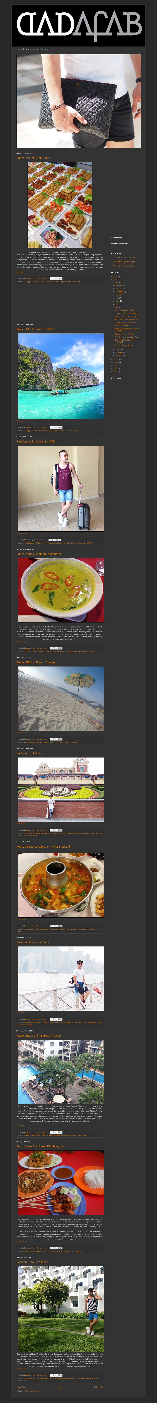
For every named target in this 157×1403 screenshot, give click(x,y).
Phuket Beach (38, 742)
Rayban (74, 1378)
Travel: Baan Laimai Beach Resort (38, 1035)
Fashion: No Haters (29, 753)
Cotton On (38, 1378)
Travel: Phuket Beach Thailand (36, 662)
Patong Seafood (67, 651)
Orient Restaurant (52, 929)
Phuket (52, 282)
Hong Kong (78, 833)
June (117, 301)
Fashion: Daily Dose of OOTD (35, 441)
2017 (116, 280)
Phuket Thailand (78, 651)
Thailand (61, 431)
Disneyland (56, 833)
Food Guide (46, 282)
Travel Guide (74, 431)
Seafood (84, 929)
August (118, 295)
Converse (51, 1022)
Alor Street (25, 1251)
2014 (116, 362)
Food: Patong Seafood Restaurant (38, 554)
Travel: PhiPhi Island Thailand (35, 329)
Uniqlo (29, 1025)
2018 (116, 276)
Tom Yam (98, 929)
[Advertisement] (60, 303)
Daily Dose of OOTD (41, 543)
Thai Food (90, 929)
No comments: (42, 278)
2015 (116, 359)
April (117, 307)
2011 (116, 372)
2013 (116, 366)
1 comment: (41, 540)
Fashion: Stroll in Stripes (32, 1262)
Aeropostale (26, 1022)
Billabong (25, 833)
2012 (116, 369)
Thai (56, 742)
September (120, 292)
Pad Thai (62, 929)
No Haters (95, 833)
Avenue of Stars (36, 1022)
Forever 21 (70, 833)
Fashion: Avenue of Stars (32, 942)
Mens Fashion (58, 543)
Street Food (71, 282)
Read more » (21, 272)
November (119, 285)
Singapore (63, 282)
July (117, 298)
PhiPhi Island (42, 431)
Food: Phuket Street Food (33, 158)
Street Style (26, 835)
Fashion (51, 543)
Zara (24, 1380)
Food (39, 282)
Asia (23, 282)
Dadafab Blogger (43, 651)
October (119, 289)
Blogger (28, 282)
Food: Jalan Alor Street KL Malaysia (39, 1146)
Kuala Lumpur (58, 1251)
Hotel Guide (56, 1135)
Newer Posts (21, 1387)
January (119, 355)
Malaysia (67, 1251)
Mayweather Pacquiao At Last (123, 266)
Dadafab (34, 282)
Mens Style (67, 543)
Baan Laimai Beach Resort (31, 1135)
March (118, 349)
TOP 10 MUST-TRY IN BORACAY (125, 258)
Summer (91, 651)
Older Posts (98, 1387)
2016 (116, 283)
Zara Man (34, 835)
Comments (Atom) (32, 1391)
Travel (78, 282)
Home (60, 1387)
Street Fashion (88, 543)
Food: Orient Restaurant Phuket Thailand (43, 846)
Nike (65, 1378)
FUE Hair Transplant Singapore (124, 262)
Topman (24, 1025)
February (119, 352)
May (117, 304)
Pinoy (57, 282)
